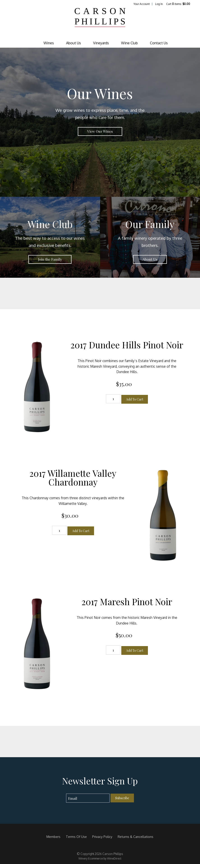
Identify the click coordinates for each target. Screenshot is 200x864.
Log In (159, 4)
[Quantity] (113, 398)
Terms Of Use (76, 837)
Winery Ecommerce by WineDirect (99, 858)
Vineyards (101, 43)
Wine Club (129, 43)
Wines (49, 43)
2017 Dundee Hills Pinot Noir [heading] (127, 345)
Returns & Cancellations (135, 837)
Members (53, 837)
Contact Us (159, 43)
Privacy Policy (102, 837)
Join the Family (50, 259)
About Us (73, 43)
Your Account (141, 4)
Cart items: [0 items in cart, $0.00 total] (178, 4)
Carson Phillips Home (100, 22)
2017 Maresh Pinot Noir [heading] (127, 601)
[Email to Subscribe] (88, 798)
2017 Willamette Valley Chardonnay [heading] (73, 477)
